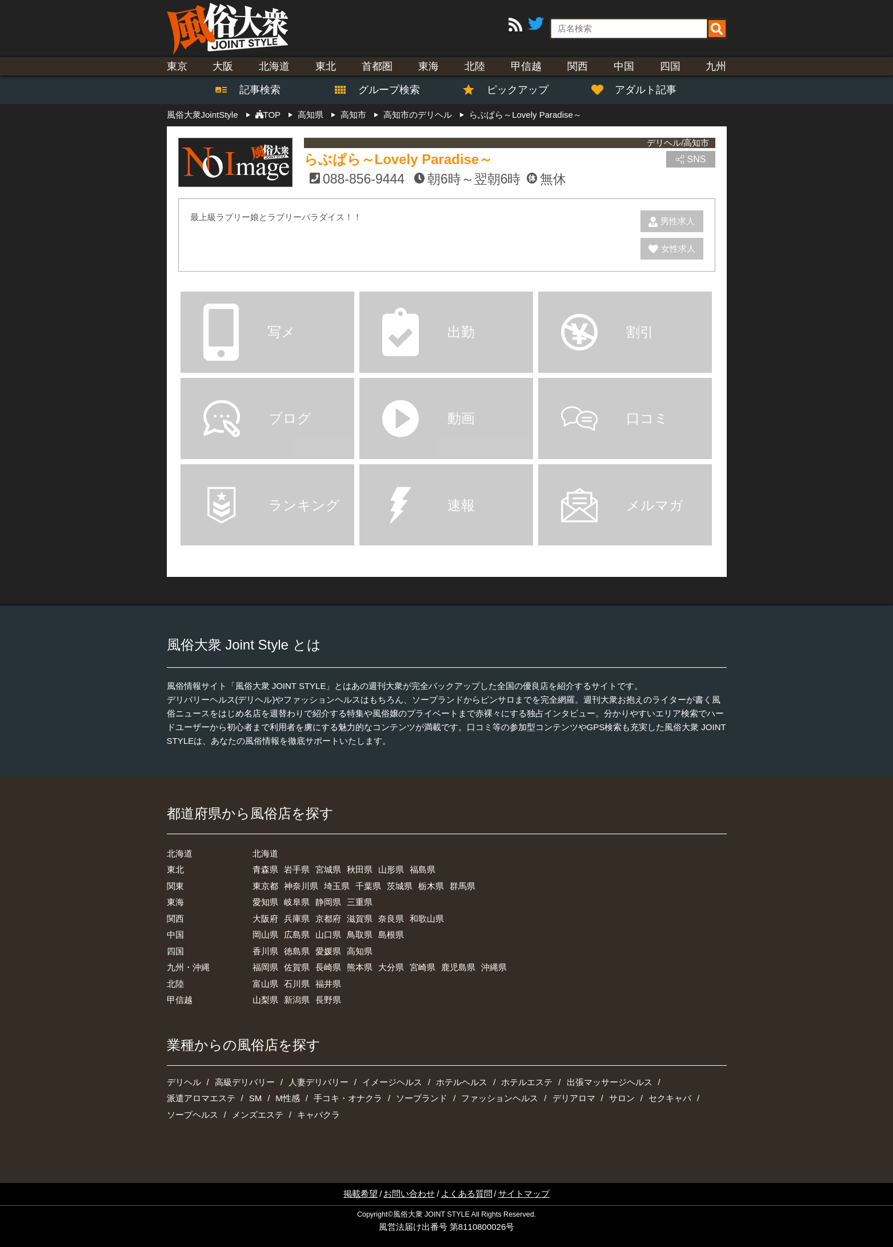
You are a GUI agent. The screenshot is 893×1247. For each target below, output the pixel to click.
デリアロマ (573, 1098)
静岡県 (328, 902)
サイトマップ (524, 1193)
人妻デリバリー (319, 1082)
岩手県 (297, 869)
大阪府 (265, 918)
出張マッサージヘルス (609, 1082)
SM (255, 1098)
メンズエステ (257, 1114)
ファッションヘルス (499, 1098)
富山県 (265, 984)
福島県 (422, 869)
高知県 (360, 951)
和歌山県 (427, 918)
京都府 (328, 918)
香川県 (265, 951)
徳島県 (297, 951)
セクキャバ (669, 1098)
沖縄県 (494, 967)
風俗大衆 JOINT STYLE (431, 1214)
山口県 (328, 934)
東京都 (265, 886)
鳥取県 (360, 934)
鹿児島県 (458, 967)
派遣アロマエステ (201, 1098)
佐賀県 (297, 967)
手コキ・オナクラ (348, 1098)
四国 (670, 66)
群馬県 (462, 886)
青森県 (265, 869)
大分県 (391, 967)
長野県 (328, 1000)
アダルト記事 (639, 89)
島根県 (391, 934)
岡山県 (265, 934)
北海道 (274, 66)
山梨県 (265, 1000)
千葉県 (368, 886)
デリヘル (184, 1082)
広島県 (297, 934)
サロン (622, 1098)
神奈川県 (301, 886)
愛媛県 (328, 951)
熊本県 (360, 967)
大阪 (223, 66)
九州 (716, 66)
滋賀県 (360, 918)
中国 (624, 66)
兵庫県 (297, 918)
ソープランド (421, 1098)
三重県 (360, 902)
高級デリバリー (245, 1082)
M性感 (287, 1098)
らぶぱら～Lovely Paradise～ (398, 159)
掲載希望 (360, 1193)
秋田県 (360, 869)
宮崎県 (422, 967)
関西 (577, 66)
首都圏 (377, 66)
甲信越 (526, 66)
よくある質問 (466, 1193)
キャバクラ (318, 1114)
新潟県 (297, 1000)
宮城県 (328, 869)
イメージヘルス (392, 1082)
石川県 (297, 984)
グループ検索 (382, 90)
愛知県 (265, 902)
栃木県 (431, 886)
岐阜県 (297, 902)
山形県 (391, 869)
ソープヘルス (192, 1114)
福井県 (328, 984)
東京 (177, 66)
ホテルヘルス (461, 1082)
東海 (428, 66)
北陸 (474, 66)
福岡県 (265, 967)
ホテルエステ (526, 1082)
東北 (325, 66)
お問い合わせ (409, 1193)
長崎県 (328, 967)
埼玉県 (337, 886)
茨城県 (400, 886)
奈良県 (391, 918)
